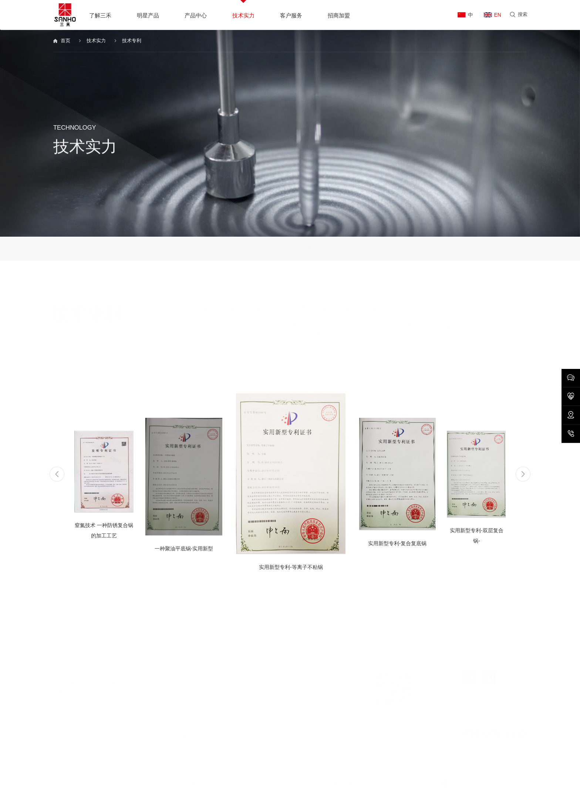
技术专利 (138, 41)
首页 (67, 41)
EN (498, 15)
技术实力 (100, 41)
